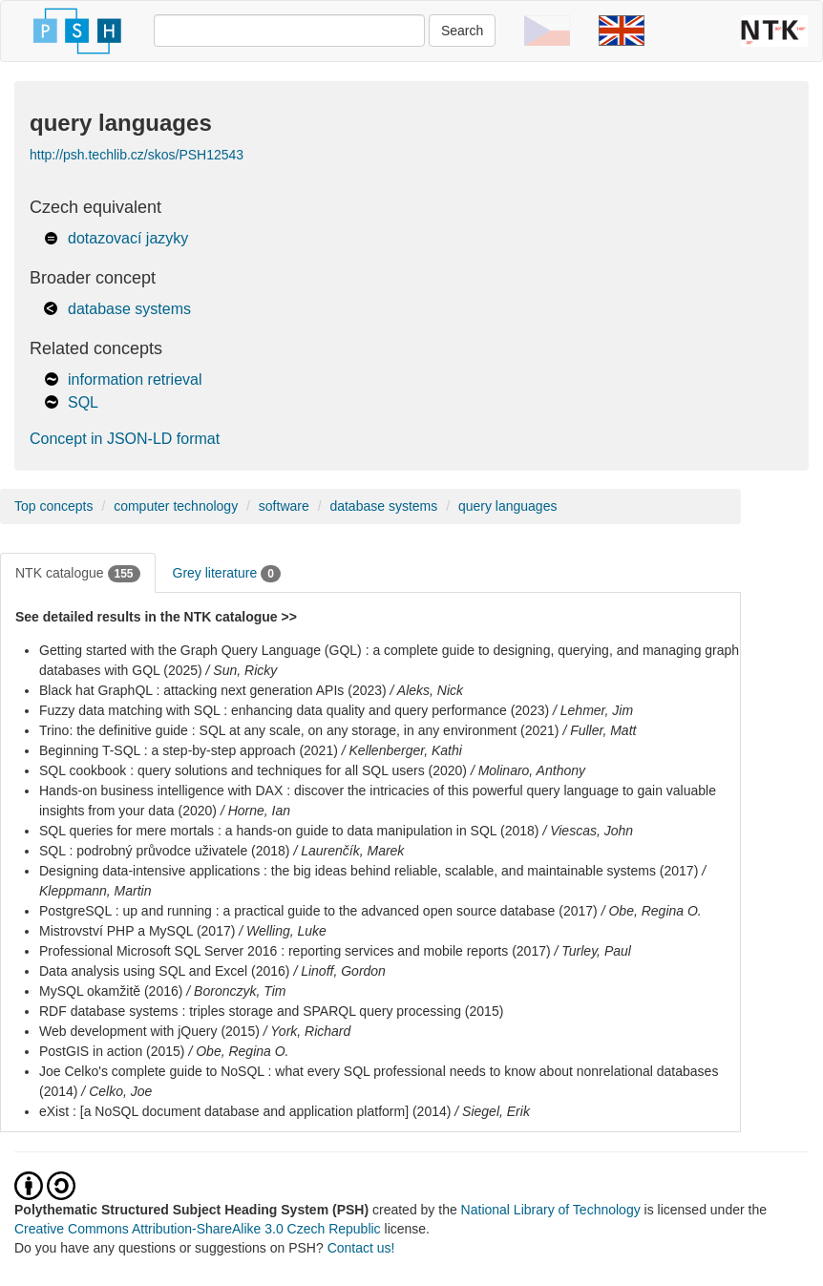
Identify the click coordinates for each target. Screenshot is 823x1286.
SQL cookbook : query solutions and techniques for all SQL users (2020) (253, 770)
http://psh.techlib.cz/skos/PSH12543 (136, 154)
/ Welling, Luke (283, 930)
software (284, 506)
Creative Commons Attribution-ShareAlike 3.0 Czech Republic (199, 1228)
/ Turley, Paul (593, 951)
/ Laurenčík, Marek (348, 850)
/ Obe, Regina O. (651, 910)
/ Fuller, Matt (599, 730)
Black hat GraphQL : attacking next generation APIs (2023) (213, 690)
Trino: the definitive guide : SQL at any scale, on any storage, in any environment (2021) (299, 730)
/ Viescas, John (587, 830)
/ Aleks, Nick (427, 690)
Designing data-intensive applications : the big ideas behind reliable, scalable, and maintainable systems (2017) (368, 870)
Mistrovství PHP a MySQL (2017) (137, 930)
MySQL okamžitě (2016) (110, 991)
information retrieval (135, 379)
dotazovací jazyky (128, 238)
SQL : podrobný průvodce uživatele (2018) (164, 850)
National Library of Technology (551, 1209)
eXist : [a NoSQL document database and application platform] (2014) (245, 1111)
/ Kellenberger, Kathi (402, 750)
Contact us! (361, 1247)
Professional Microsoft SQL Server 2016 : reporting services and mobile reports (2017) (295, 951)
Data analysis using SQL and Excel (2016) (164, 971)
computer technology (176, 506)
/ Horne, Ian (255, 810)
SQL (83, 402)
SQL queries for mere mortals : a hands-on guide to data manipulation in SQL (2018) (288, 830)
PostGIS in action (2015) (112, 1051)
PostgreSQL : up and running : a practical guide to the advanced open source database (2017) (318, 910)
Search (462, 30)
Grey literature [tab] (227, 573)
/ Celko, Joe (116, 1091)
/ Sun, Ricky (242, 670)
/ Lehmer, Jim (593, 710)
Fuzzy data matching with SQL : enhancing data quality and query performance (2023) (294, 710)
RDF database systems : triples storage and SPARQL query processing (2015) (271, 1011)
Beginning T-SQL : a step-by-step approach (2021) (188, 750)
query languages (508, 506)
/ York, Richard (307, 1031)
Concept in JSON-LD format (125, 439)
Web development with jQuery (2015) (149, 1031)
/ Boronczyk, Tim (235, 991)
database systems (129, 309)
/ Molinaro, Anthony (528, 770)
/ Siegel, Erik (492, 1111)
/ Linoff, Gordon (339, 971)
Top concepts (54, 506)
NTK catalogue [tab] (77, 573)
